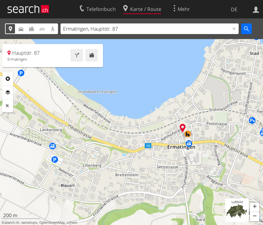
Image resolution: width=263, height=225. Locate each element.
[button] (254, 207)
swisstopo (29, 222)
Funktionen (7, 105)
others (72, 222)
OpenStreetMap (52, 222)
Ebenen (7, 92)
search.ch (11, 222)
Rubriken (7, 78)
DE (234, 9)
